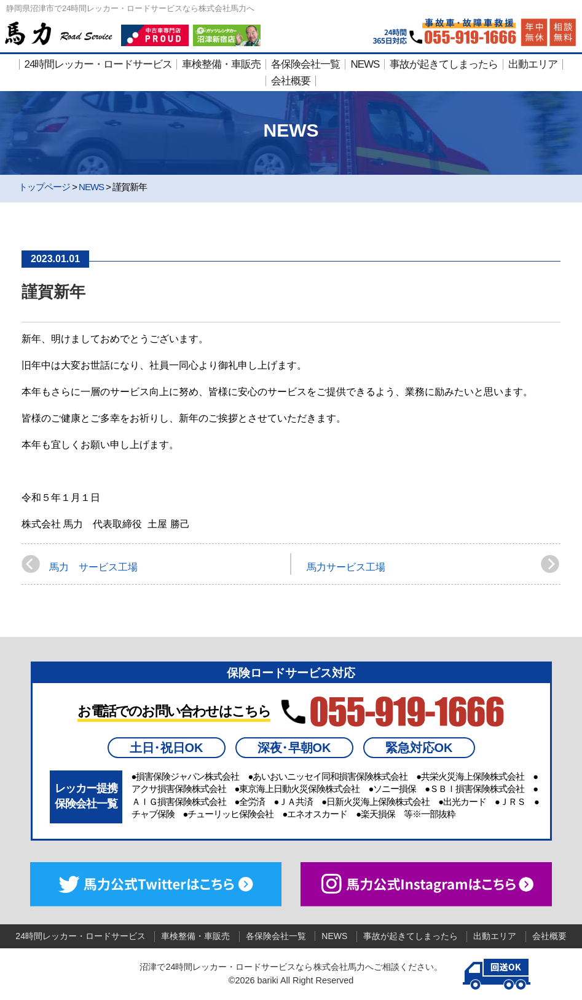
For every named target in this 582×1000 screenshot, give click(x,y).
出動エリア (532, 64)
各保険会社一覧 (305, 64)
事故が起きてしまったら (444, 64)
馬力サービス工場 (346, 567)
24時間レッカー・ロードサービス (99, 64)
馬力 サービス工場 (93, 567)
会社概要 (290, 81)
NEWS (364, 64)
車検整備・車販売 (221, 64)
